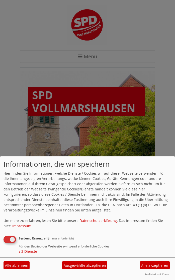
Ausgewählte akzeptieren (85, 265)
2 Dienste (28, 251)
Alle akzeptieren (154, 265)
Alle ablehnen (16, 265)
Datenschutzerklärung (98, 220)
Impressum (21, 225)
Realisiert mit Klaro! (156, 274)
